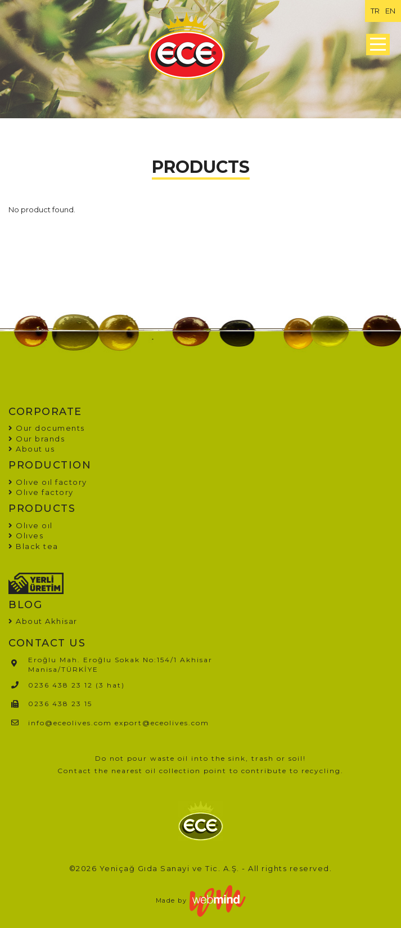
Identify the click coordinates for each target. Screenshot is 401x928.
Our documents (46, 427)
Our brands (36, 438)
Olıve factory (41, 492)
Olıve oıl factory (47, 482)
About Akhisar (47, 621)
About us (31, 448)
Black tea (33, 546)
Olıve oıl (30, 525)
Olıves (25, 535)
